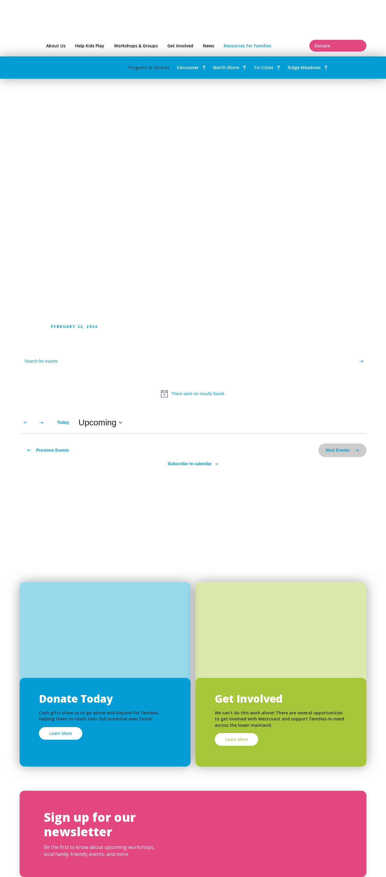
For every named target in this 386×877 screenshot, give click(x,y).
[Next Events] (41, 422)
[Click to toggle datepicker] (100, 423)
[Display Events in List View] (333, 422)
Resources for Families (263, 46)
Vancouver (188, 67)
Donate (338, 46)
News (208, 46)
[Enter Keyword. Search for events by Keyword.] (188, 361)
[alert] (193, 393)
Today (63, 422)
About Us (55, 46)
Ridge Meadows (304, 67)
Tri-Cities (263, 67)
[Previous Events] (25, 422)
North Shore (226, 67)
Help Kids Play (89, 46)
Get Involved (180, 46)
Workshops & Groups (136, 46)
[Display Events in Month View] (355, 422)
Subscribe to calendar (190, 463)
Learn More (60, 733)
